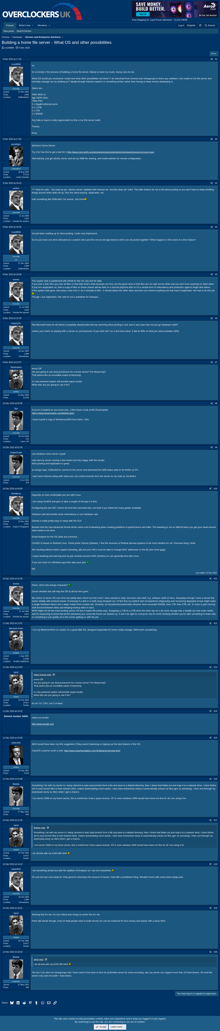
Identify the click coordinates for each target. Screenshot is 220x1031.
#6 (216, 318)
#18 (215, 864)
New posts (8, 31)
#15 (215, 738)
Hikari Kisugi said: (42, 674)
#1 (216, 59)
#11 (215, 578)
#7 (216, 362)
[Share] (211, 59)
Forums (10, 25)
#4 (216, 227)
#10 (215, 488)
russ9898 (9, 47)
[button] (33, 25)
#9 (216, 447)
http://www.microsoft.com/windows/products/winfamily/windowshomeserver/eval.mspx (110, 152)
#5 (216, 274)
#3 (216, 183)
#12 (215, 623)
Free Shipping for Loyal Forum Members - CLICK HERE (160, 20)
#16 (215, 779)
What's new (24, 25)
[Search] (209, 25)
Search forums (24, 31)
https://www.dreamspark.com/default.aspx (53, 413)
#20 (215, 952)
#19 (215, 908)
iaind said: (39, 959)
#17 (215, 820)
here (162, 549)
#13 (215, 667)
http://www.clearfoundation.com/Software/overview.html (92, 750)
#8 (216, 403)
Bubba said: (40, 827)
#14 (215, 711)
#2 (216, 139)
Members (42, 25)
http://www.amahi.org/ (43, 724)
